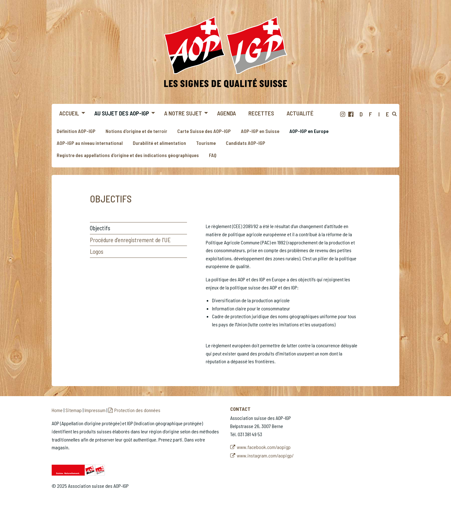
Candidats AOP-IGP (245, 143)
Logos (96, 251)
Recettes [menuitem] (261, 113)
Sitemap (73, 410)
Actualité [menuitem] (300, 113)
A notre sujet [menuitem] (183, 113)
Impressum (95, 410)
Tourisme (206, 143)
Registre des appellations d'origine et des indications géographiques (128, 155)
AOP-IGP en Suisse (260, 131)
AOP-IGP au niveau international (90, 143)
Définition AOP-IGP (76, 131)
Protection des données (137, 410)
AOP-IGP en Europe (309, 131)
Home (57, 410)
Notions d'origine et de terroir (136, 131)
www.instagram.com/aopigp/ (265, 455)
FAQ (212, 155)
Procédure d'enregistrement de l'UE (130, 239)
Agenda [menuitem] (226, 113)
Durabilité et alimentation (159, 143)
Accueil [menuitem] (69, 113)
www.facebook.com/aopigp (264, 447)
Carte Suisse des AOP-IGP (204, 131)
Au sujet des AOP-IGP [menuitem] (121, 113)
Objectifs (100, 228)
